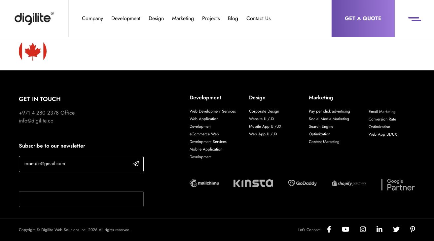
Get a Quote (363, 18)
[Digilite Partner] (204, 182)
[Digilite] (34, 18)
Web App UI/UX (263, 134)
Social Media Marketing (329, 119)
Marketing (183, 18)
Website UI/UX (261, 119)
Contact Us (258, 18)
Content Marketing (324, 142)
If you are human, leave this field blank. (63, 182)
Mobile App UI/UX (265, 126)
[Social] (334, 230)
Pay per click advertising (329, 111)
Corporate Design (264, 111)
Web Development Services (213, 111)
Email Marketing (382, 112)
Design (156, 18)
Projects (211, 18)
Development (125, 18)
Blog (233, 18)
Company (92, 18)
